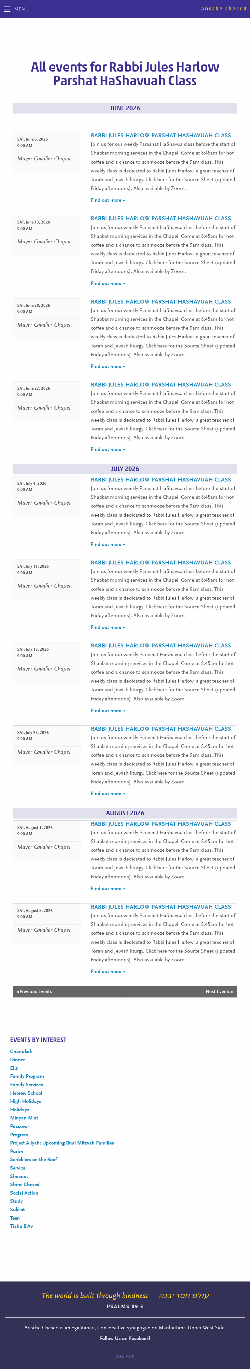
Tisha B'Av (21, 1226)
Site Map (125, 1357)
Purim (16, 1151)
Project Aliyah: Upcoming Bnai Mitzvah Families (62, 1143)
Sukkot (17, 1210)
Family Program (27, 1076)
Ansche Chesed (224, 8)
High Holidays (25, 1101)
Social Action (24, 1193)
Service (17, 1168)
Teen (15, 1218)
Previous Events (34, 991)
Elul (14, 1068)
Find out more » (108, 200)
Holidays (19, 1110)
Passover (19, 1126)
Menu (21, 9)
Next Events (220, 991)
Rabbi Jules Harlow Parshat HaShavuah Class (161, 136)
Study (16, 1201)
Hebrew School (26, 1093)
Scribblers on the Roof (33, 1159)
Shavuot (19, 1176)
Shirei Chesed (25, 1184)
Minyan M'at (24, 1118)
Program (19, 1135)
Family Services (26, 1085)
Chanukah (21, 1051)
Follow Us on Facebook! (125, 1338)
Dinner (17, 1060)
